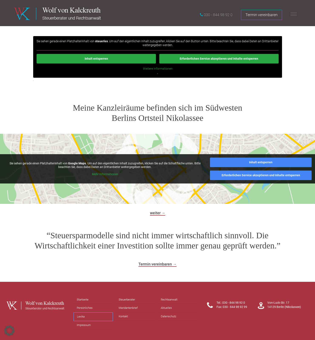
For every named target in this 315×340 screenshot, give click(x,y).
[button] (9, 330)
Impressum (84, 325)
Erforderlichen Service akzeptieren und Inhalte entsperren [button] (219, 58)
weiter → (157, 213)
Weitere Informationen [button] (157, 68)
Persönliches (85, 307)
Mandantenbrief (128, 307)
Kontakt (123, 316)
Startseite (82, 299)
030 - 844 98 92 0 (218, 15)
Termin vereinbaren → (157, 264)
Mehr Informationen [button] (105, 174)
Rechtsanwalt (169, 299)
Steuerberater (127, 299)
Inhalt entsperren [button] (96, 58)
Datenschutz (168, 316)
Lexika (81, 316)
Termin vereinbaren (261, 15)
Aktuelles (166, 307)
